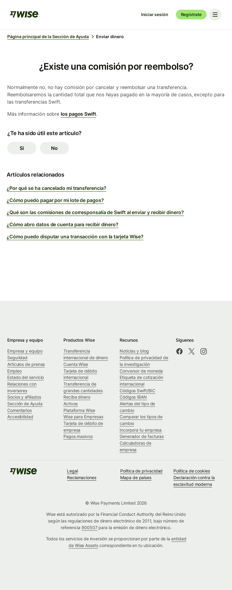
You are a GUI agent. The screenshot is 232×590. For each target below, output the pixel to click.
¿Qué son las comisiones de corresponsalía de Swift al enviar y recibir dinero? (95, 212)
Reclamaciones (81, 477)
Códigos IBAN (133, 396)
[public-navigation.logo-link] (23, 473)
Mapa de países (135, 477)
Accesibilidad (20, 416)
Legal (72, 470)
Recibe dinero (76, 396)
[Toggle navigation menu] (215, 14)
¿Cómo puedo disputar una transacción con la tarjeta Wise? (75, 237)
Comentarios (19, 410)
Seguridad (17, 357)
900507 (90, 527)
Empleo (14, 370)
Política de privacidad (141, 470)
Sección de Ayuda (25, 403)
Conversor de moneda (141, 370)
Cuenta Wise (75, 364)
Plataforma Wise (79, 410)
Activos (70, 403)
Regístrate (191, 14)
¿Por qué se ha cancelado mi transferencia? (56, 188)
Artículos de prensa (26, 364)
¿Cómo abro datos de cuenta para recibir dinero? (62, 224)
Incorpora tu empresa (141, 430)
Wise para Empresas (83, 416)
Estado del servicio (25, 377)
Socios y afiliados (24, 396)
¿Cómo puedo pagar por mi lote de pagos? (55, 200)
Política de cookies (191, 470)
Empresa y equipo (25, 350)
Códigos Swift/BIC (137, 390)
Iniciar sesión (154, 14)
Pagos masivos (78, 436)
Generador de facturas (142, 436)
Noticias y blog (134, 350)
